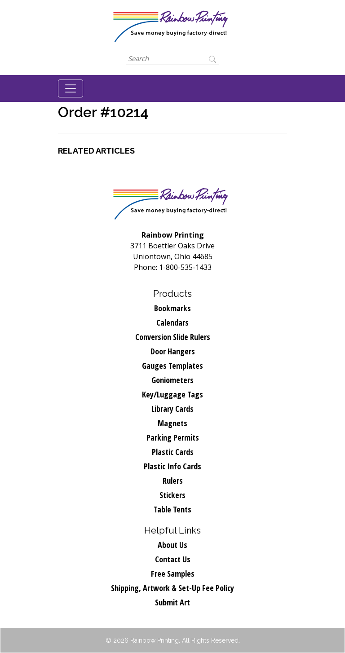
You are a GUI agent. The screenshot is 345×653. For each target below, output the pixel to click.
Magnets (172, 423)
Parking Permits (172, 437)
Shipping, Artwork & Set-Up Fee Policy (172, 587)
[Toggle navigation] (70, 88)
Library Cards (172, 408)
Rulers (173, 480)
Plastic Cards (173, 451)
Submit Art (172, 602)
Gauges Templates (172, 365)
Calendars (172, 322)
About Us (172, 544)
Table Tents (172, 509)
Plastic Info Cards (172, 466)
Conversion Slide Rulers (172, 336)
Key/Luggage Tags (172, 394)
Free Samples (173, 573)
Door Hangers (172, 351)
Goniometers (172, 380)
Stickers (172, 495)
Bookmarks (172, 308)
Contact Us (172, 559)
